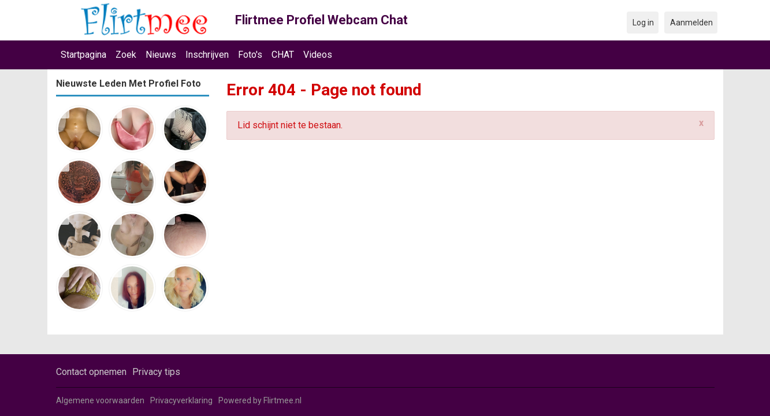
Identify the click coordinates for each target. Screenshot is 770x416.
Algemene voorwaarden (100, 400)
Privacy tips (156, 371)
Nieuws (161, 54)
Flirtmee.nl (282, 400)
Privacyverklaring (181, 400)
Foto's (250, 54)
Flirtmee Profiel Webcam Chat (321, 20)
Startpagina (83, 54)
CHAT (282, 54)
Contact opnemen (91, 371)
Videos (317, 54)
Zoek (126, 54)
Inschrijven (207, 54)
